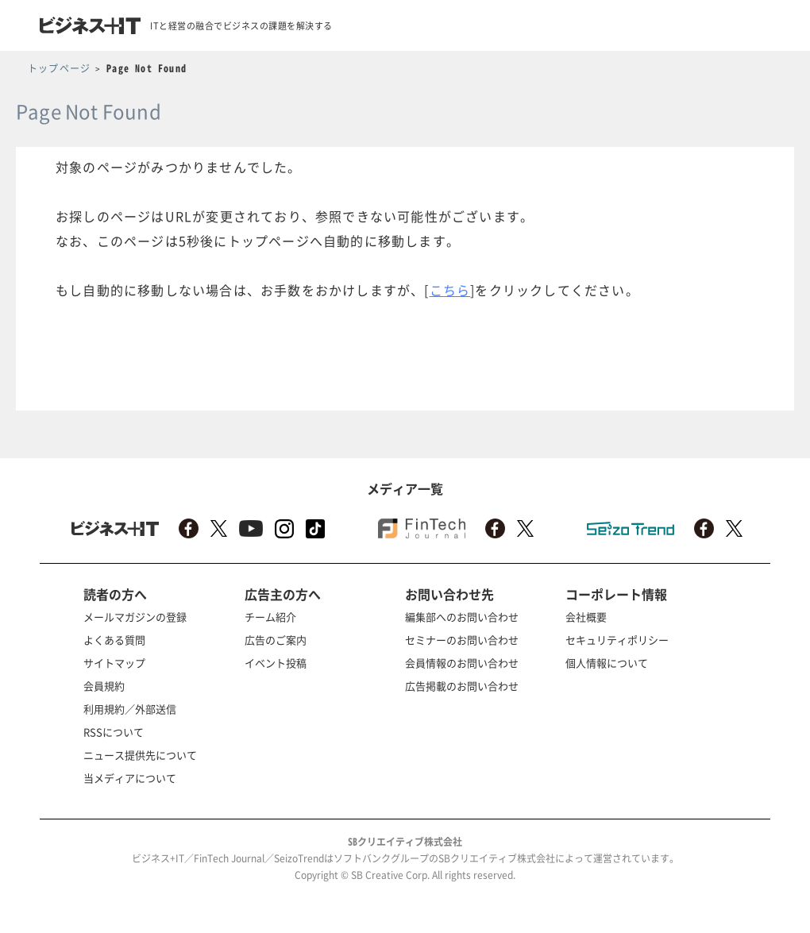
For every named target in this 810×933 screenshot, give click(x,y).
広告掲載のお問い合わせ (462, 685)
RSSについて (113, 731)
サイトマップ (114, 662)
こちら (450, 289)
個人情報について (606, 662)
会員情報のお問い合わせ (462, 662)
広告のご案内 (276, 639)
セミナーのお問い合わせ (462, 639)
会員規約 (104, 685)
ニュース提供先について (140, 754)
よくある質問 (114, 639)
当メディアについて (129, 777)
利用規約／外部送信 (129, 708)
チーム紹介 (270, 616)
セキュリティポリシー (617, 639)
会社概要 (586, 616)
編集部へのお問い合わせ (462, 616)
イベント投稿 (276, 662)
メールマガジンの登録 (135, 616)
